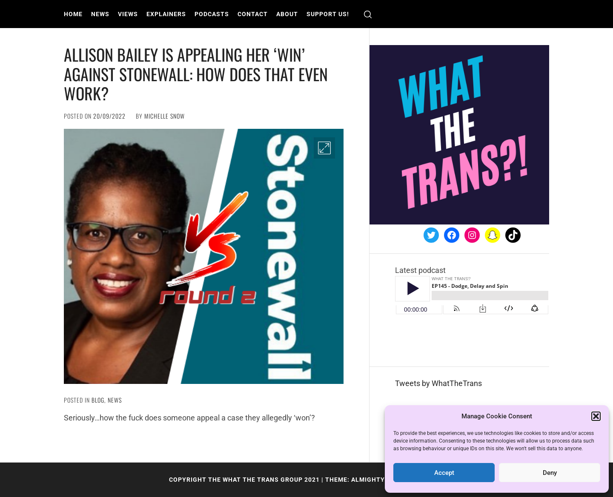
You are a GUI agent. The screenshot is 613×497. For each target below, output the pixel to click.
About (287, 14)
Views (128, 14)
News (100, 14)
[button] (596, 416)
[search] (368, 14)
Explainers (166, 14)
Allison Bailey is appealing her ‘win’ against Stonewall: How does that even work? (196, 74)
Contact (253, 14)
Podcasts (212, 14)
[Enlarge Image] (324, 148)
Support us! (327, 14)
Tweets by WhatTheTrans (438, 383)
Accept (444, 473)
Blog (98, 399)
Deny (550, 473)
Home (73, 14)
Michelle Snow (164, 115)
